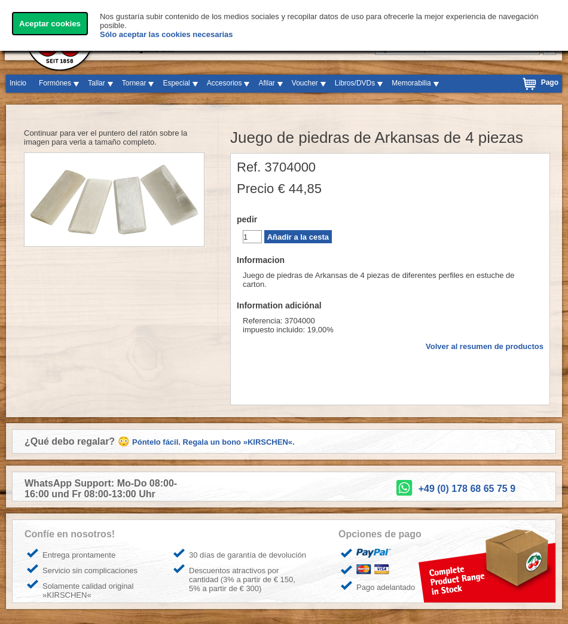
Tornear (134, 83)
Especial (176, 83)
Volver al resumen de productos (484, 346)
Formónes (55, 83)
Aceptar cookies (50, 23)
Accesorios (224, 83)
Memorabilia (411, 83)
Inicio (18, 83)
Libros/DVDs (355, 83)
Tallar (96, 83)
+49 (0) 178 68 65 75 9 (467, 489)
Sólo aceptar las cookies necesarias (166, 34)
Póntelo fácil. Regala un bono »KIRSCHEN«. (213, 442)
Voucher (305, 83)
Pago (549, 82)
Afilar (266, 83)
